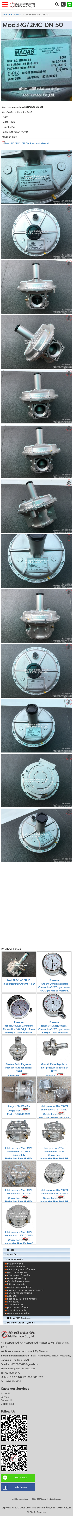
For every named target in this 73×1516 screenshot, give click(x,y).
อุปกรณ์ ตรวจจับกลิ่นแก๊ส (19, 1293)
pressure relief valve (18, 1307)
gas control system (17, 1272)
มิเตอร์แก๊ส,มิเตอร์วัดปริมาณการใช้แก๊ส (25, 1290)
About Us (6, 1393)
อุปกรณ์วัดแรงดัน (15, 1304)
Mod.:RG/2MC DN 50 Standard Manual (25, 143)
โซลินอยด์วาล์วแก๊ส (16, 1284)
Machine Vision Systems (21, 1322)
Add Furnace (21, 1487)
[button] (57, 4)
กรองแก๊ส (12, 1295)
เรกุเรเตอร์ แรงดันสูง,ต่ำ (18, 1278)
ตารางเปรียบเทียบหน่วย (18, 1313)
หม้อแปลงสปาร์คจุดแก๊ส (18, 1275)
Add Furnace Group (20, 1499)
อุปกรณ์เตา (13, 1254)
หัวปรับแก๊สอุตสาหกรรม (18, 1281)
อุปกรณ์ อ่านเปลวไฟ (16, 1310)
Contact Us (7, 1400)
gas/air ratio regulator (19, 1287)
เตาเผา (10, 1249)
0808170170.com (39, 1499)
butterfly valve (15, 1263)
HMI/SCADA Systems (19, 1318)
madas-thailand (12, 14)
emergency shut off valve (21, 1269)
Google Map (7, 1403)
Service (5, 1397)
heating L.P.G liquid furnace (22, 1298)
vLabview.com (55, 1499)
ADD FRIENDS (21, 1477)
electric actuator (16, 1266)
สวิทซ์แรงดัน (13, 1301)
